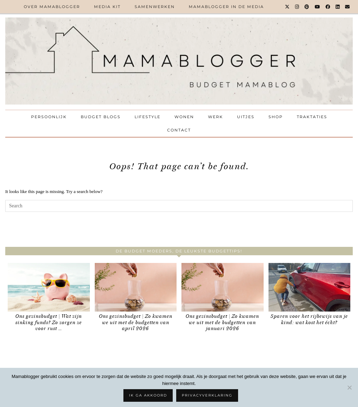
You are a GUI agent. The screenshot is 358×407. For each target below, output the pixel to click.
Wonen (184, 116)
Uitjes (246, 116)
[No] (349, 387)
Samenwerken (155, 6)
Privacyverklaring (207, 395)
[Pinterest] (307, 6)
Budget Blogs (101, 116)
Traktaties (312, 116)
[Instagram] (297, 6)
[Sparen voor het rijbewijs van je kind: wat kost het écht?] (309, 287)
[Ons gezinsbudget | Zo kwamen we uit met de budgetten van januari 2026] (222, 287)
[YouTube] (318, 6)
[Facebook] (328, 6)
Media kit (107, 6)
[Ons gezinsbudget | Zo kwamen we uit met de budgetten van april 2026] (136, 287)
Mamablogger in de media (226, 6)
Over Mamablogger (52, 6)
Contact (179, 130)
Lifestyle (147, 116)
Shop (275, 116)
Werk (215, 116)
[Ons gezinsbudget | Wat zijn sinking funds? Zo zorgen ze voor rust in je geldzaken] (49, 287)
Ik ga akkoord (148, 395)
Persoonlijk (49, 116)
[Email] (347, 6)
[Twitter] (287, 6)
